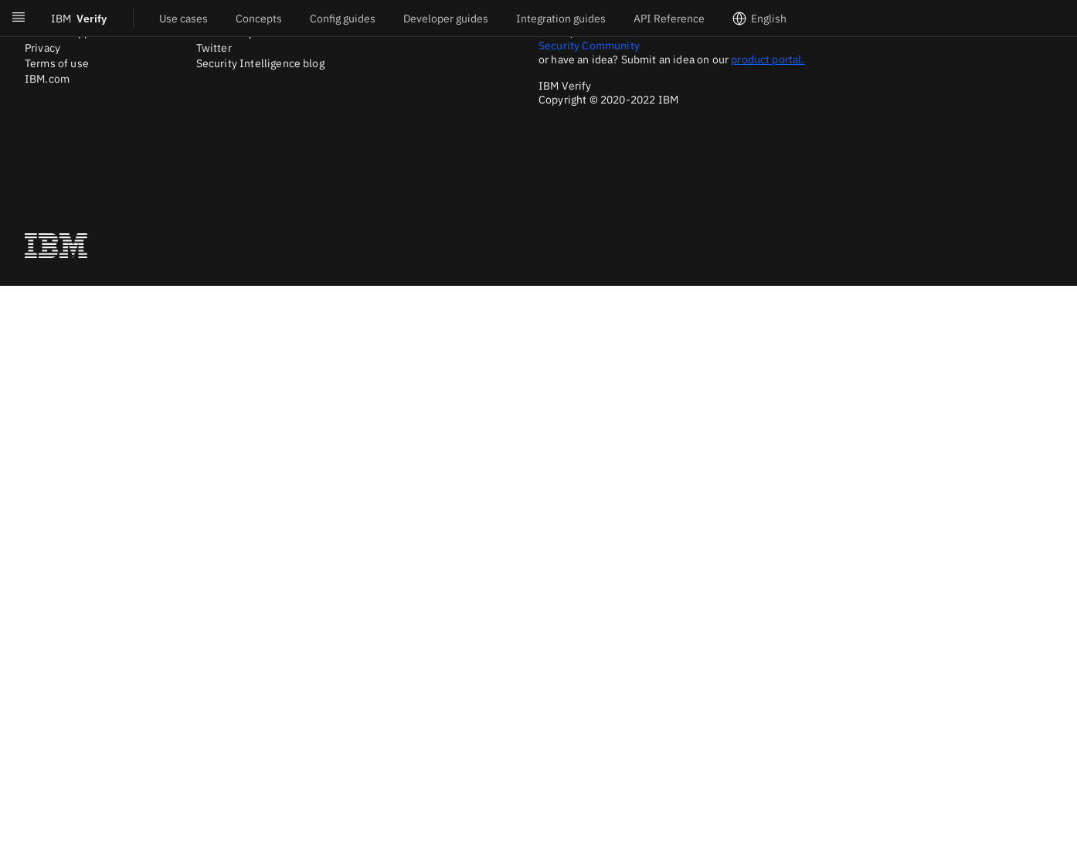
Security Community (589, 46)
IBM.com (47, 79)
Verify (79, 18)
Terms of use (57, 63)
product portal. (767, 59)
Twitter (214, 48)
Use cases (183, 18)
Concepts (259, 18)
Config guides (342, 18)
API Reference (669, 18)
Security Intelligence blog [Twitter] (260, 63)
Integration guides (561, 18)
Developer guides (445, 18)
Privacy (42, 48)
